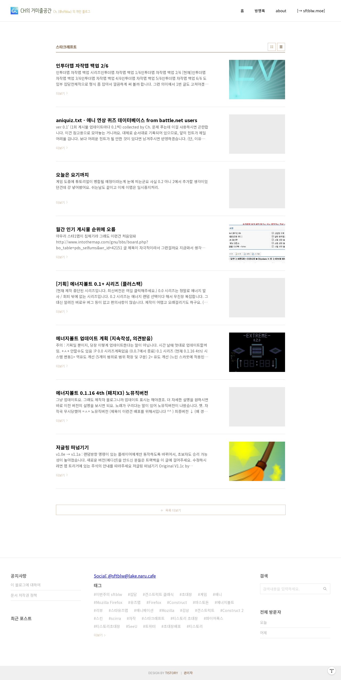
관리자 (188, 672)
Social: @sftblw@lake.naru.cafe (125, 576)
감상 (185, 610)
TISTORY (171, 672)
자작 (132, 618)
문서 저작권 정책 (24, 595)
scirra (116, 618)
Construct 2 (232, 610)
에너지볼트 (225, 602)
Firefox (155, 602)
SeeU (132, 626)
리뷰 (99, 610)
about (281, 10)
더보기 (98, 635)
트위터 (150, 626)
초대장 (187, 594)
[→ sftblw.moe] (311, 10)
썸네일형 (272, 47)
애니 (218, 594)
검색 (325, 589)
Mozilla (167, 610)
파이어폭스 (214, 618)
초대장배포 (172, 626)
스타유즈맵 (119, 610)
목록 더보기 (173, 510)
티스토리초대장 (108, 626)
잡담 (133, 594)
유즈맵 (135, 602)
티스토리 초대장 (185, 618)
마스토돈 (202, 602)
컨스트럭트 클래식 (159, 594)
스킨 (99, 618)
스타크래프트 (154, 618)
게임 (203, 594)
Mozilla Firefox (109, 602)
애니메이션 (144, 610)
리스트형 (281, 47)
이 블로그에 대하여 (25, 584)
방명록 (260, 10)
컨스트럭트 (205, 610)
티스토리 (196, 626)
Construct (178, 602)
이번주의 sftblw (109, 594)
